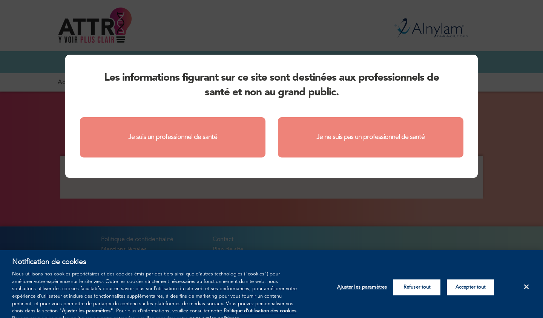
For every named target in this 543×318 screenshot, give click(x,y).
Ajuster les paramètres (362, 291)
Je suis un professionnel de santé (172, 137)
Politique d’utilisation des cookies (260, 314)
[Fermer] (526, 290)
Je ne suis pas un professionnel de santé (370, 137)
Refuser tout (417, 291)
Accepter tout (471, 291)
